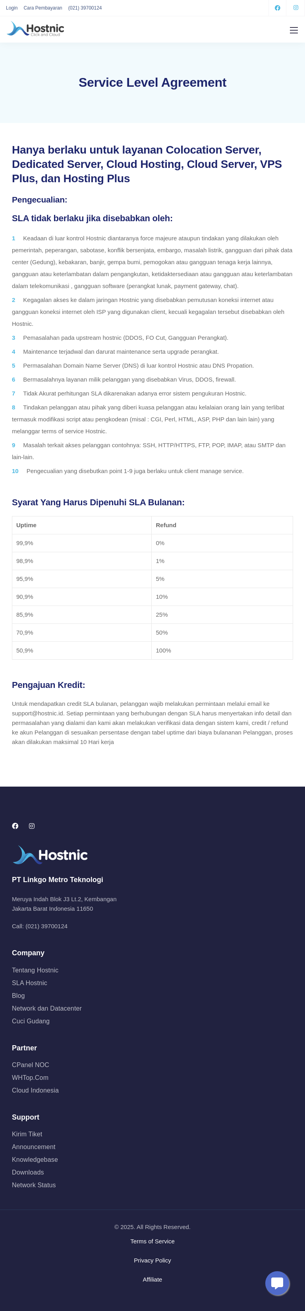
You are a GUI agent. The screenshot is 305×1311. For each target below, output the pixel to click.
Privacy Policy (152, 1260)
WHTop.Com (30, 1077)
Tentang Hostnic (35, 970)
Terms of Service (152, 1241)
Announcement (34, 1146)
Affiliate (152, 1279)
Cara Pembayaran (42, 8)
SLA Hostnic (29, 983)
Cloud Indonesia (35, 1090)
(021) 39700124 (85, 8)
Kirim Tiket (27, 1134)
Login (11, 8)
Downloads (28, 1172)
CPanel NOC (30, 1065)
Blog (18, 995)
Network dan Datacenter (47, 1008)
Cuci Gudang (31, 1021)
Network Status (34, 1185)
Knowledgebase (35, 1159)
